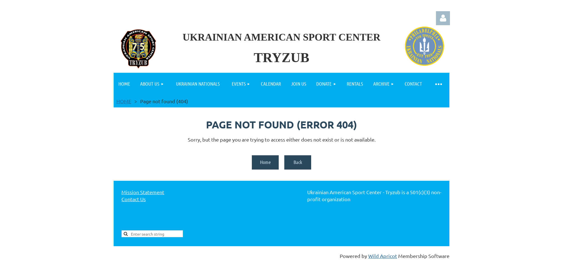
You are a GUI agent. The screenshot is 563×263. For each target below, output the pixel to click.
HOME (123, 101)
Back (298, 162)
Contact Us (133, 199)
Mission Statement (142, 192)
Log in (443, 18)
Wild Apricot (382, 256)
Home (265, 162)
